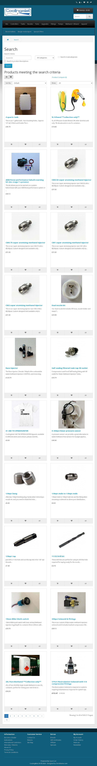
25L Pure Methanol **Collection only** (23, 681)
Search (16, 40)
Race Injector (12, 368)
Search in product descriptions (16, 61)
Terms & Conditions (11, 752)
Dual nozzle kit (58, 305)
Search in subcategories (67, 57)
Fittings (53, 24)
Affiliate (53, 742)
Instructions (8, 740)
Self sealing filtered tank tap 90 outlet (70, 368)
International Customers (12, 742)
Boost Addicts (10, 32)
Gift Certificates (55, 740)
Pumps (60, 24)
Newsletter (77, 745)
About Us (7, 747)
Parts (37, 24)
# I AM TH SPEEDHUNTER (17, 431)
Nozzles (30, 24)
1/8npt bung (11, 493)
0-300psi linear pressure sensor (66, 431)
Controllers (14, 24)
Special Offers (39, 32)
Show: (54, 83)
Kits (7, 24)
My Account (77, 738)
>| (7, 720)
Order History (78, 740)
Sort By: (8, 83)
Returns (30, 740)
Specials (53, 745)
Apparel (84, 24)
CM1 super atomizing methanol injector (70, 242)
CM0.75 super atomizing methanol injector (25, 242)
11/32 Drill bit (58, 556)
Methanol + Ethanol (72, 24)
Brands (52, 738)
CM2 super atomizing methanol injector (24, 305)
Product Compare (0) (59, 77)
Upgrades (44, 24)
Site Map (30, 742)
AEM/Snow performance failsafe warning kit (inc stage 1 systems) (25, 181)
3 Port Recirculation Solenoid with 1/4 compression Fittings (69, 682)
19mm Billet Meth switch (17, 619)
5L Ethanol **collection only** (65, 117)
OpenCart (52, 761)
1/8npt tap (11, 556)
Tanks (23, 24)
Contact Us (31, 738)
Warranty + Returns (11, 745)
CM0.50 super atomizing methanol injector (71, 180)
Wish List (76, 742)
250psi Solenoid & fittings (64, 619)
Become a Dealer (10, 738)
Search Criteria (9, 54)
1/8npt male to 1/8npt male (64, 493)
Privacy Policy (9, 750)
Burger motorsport (24, 32)
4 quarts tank (12, 117)
